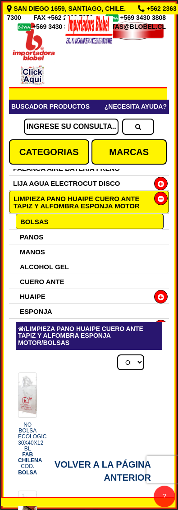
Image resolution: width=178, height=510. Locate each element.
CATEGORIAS (49, 152)
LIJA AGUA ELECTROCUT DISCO (66, 183)
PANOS (31, 237)
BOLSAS (34, 221)
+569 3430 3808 (144, 17)
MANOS (32, 252)
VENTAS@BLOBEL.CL (132, 26)
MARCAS (129, 152)
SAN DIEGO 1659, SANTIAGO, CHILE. (67, 8)
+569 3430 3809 (56, 26)
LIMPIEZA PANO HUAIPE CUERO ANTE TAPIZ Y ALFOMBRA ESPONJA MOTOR (77, 202)
